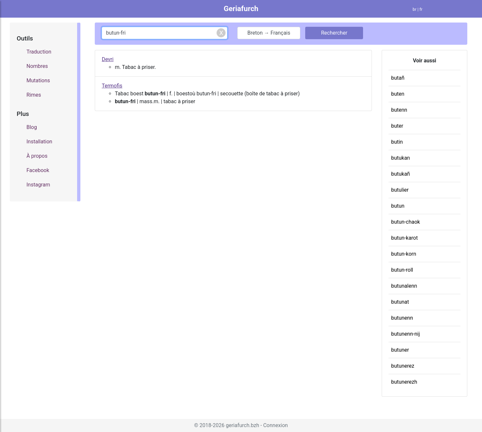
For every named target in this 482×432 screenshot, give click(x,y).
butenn (399, 110)
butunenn (402, 318)
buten (397, 94)
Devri (107, 59)
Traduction (38, 52)
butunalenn (404, 286)
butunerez (402, 366)
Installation (39, 141)
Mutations (38, 80)
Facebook (37, 170)
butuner (400, 350)
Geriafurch (241, 8)
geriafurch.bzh (242, 425)
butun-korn (403, 254)
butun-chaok (405, 222)
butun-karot (404, 238)
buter (397, 126)
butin (397, 142)
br (415, 9)
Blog (31, 127)
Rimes (33, 95)
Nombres (37, 66)
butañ (398, 78)
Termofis (112, 86)
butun (398, 206)
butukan (400, 158)
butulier (400, 190)
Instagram (38, 185)
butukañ (400, 174)
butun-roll (402, 270)
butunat (400, 302)
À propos (36, 156)
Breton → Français (268, 33)
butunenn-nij (405, 334)
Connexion (275, 425)
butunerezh (404, 382)
